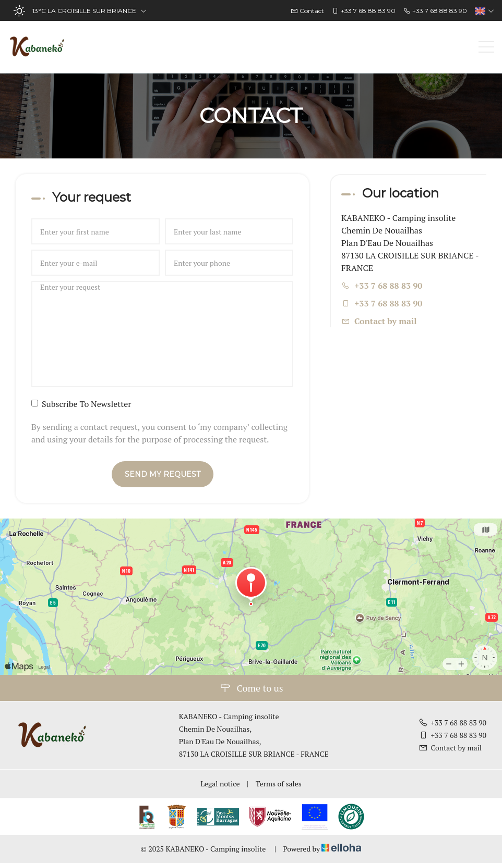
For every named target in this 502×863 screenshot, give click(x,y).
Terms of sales (279, 783)
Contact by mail (385, 321)
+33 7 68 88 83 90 (452, 723)
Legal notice (220, 783)
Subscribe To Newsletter (81, 404)
